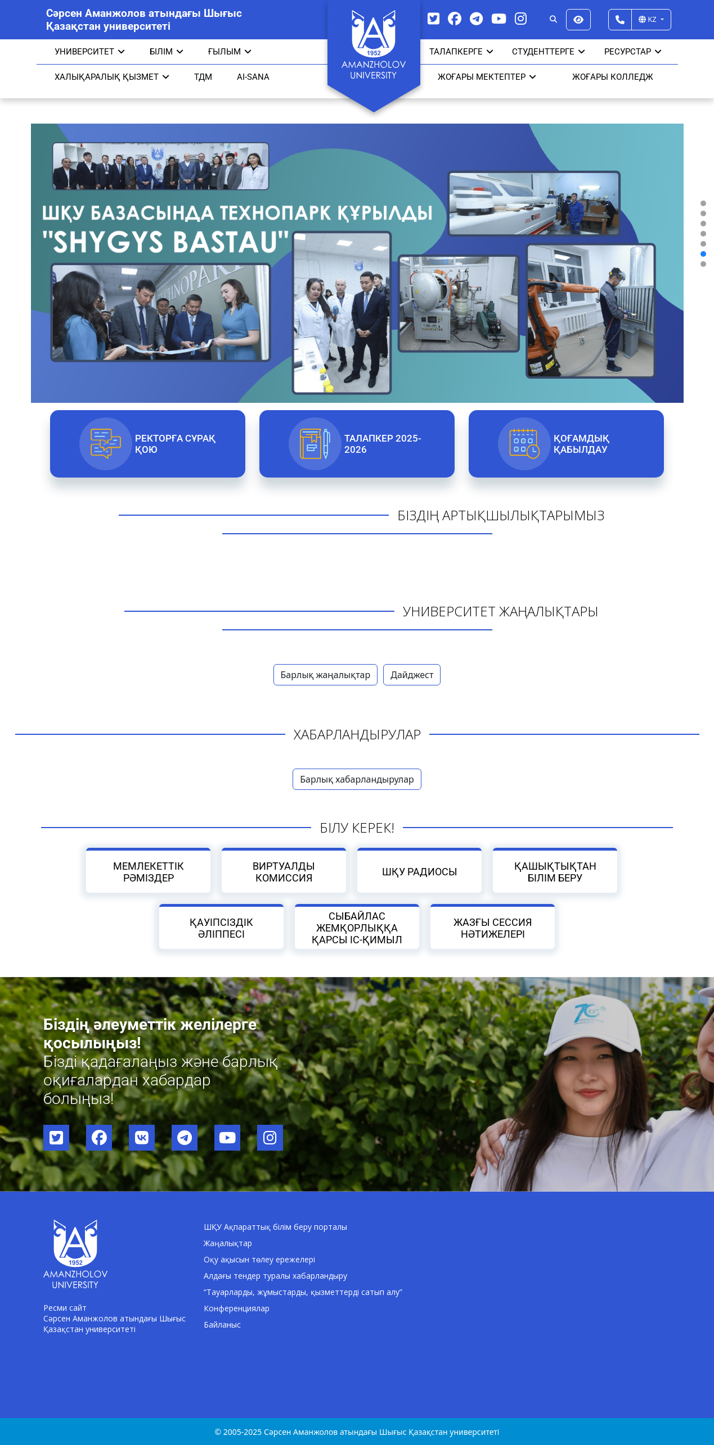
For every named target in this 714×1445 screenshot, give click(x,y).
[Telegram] (476, 18)
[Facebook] (454, 18)
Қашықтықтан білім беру (555, 872)
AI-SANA (253, 77)
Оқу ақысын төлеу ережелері (259, 1259)
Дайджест (411, 675)
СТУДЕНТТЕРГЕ (548, 52)
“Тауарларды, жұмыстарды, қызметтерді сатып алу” (303, 1292)
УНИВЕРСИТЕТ (90, 52)
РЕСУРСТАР (633, 52)
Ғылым (230, 52)
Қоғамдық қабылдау (581, 444)
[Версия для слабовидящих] (578, 19)
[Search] (553, 19)
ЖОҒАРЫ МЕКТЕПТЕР (487, 77)
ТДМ (203, 77)
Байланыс (222, 1324)
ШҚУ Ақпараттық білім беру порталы (275, 1226)
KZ (648, 19)
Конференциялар (237, 1308)
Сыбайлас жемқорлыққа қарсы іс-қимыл (357, 928)
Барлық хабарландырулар (357, 779)
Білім (166, 52)
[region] (357, 233)
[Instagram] (521, 18)
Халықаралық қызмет (112, 77)
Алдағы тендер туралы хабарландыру (275, 1275)
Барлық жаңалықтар (326, 675)
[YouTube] (498, 18)
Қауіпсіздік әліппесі (221, 928)
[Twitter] (433, 18)
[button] (703, 203)
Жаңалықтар (228, 1243)
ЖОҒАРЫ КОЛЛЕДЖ (612, 77)
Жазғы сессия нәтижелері (492, 928)
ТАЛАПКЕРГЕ (461, 52)
